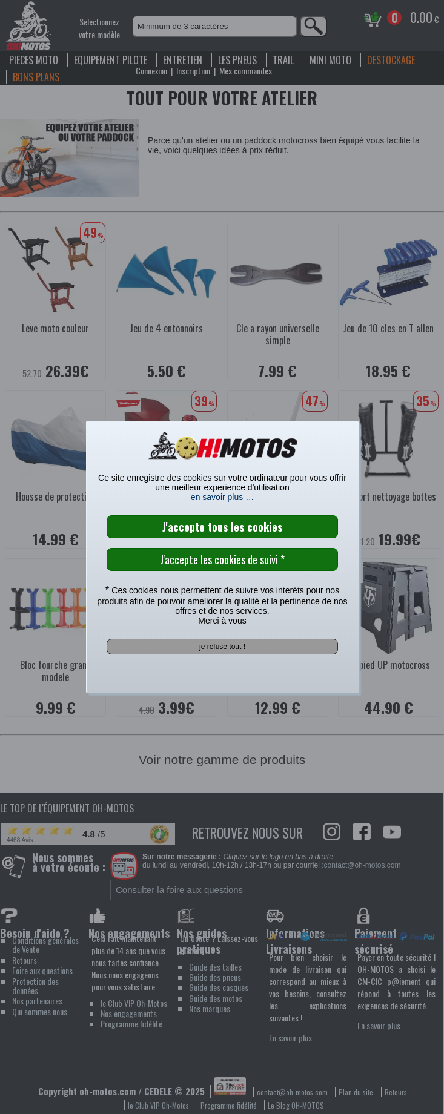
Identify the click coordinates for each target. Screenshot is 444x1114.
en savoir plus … (222, 497)
